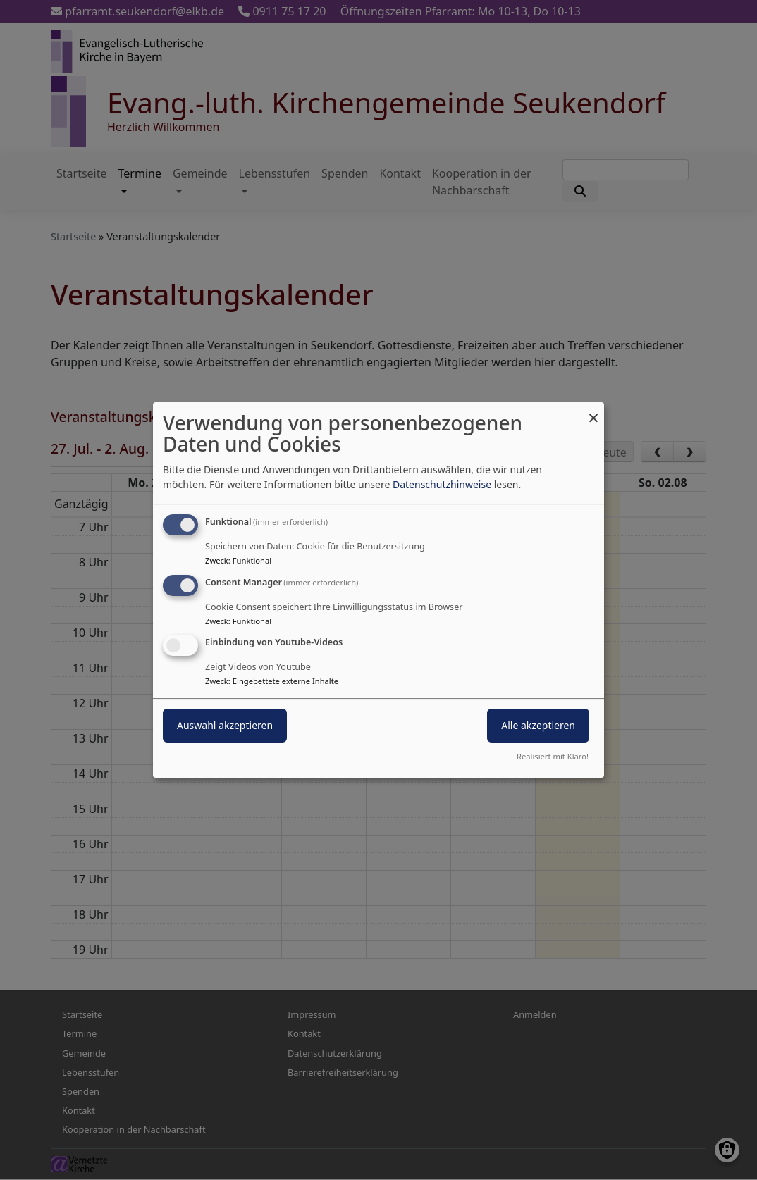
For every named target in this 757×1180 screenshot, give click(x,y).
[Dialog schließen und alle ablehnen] (593, 411)
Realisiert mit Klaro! (553, 756)
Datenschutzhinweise (442, 484)
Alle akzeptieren (538, 726)
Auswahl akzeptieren (225, 726)
